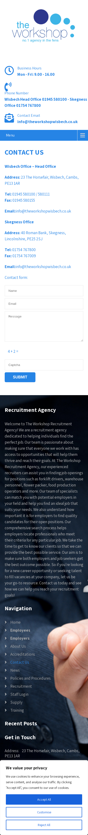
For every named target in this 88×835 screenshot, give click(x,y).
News (15, 670)
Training (17, 710)
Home (15, 622)
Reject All (44, 825)
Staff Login (19, 694)
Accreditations (22, 654)
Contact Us (19, 662)
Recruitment (21, 686)
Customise (44, 812)
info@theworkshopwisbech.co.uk (47, 121)
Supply (16, 702)
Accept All (44, 799)
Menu (10, 135)
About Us (18, 646)
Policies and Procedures (30, 678)
